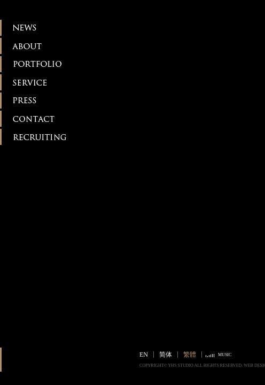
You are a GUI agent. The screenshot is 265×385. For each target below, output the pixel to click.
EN (143, 354)
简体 (165, 354)
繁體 (189, 354)
